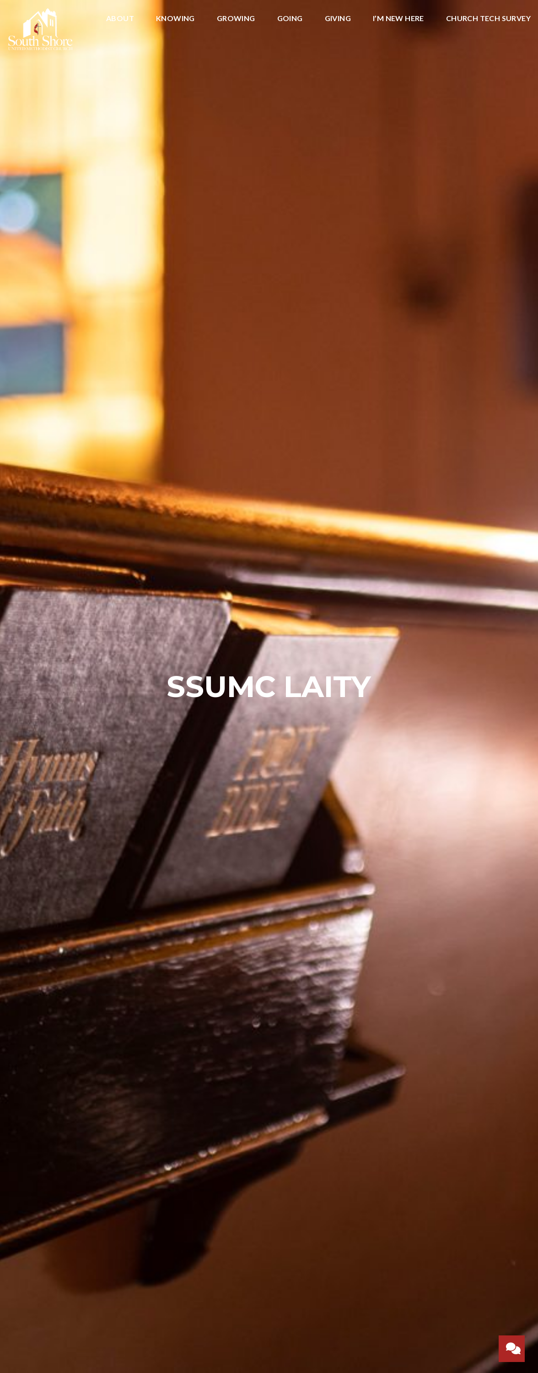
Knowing (175, 18)
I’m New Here (398, 18)
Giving (338, 18)
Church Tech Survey (488, 18)
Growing (236, 18)
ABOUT (120, 18)
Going (290, 18)
